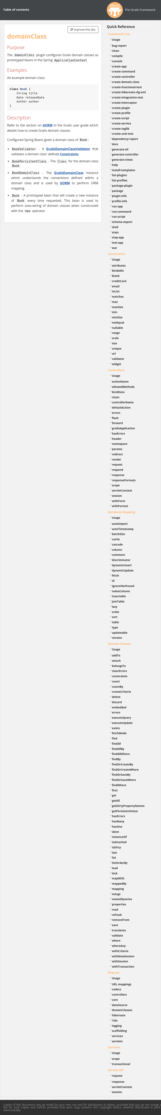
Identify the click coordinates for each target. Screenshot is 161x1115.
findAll (116, 743)
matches (118, 296)
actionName (120, 381)
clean (115, 51)
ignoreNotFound (123, 586)
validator (118, 359)
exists (116, 728)
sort (114, 617)
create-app (119, 66)
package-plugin (122, 185)
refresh (117, 915)
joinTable (118, 601)
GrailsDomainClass (69, 173)
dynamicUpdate (123, 570)
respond (117, 470)
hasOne (117, 826)
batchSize (118, 534)
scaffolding (119, 1031)
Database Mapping (121, 512)
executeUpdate (122, 723)
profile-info (119, 201)
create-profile (121, 113)
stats (115, 232)
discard (117, 702)
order (115, 612)
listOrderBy (120, 863)
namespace (119, 444)
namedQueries (122, 899)
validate (117, 935)
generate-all (120, 149)
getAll (116, 800)
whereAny (119, 946)
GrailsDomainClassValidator (68, 149)
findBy (116, 759)
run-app (117, 206)
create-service (121, 123)
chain (115, 397)
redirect (117, 454)
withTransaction (123, 966)
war (114, 248)
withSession (120, 961)
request (117, 464)
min (114, 312)
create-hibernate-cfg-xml (129, 92)
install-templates (123, 170)
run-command (121, 211)
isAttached (119, 842)
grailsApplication (123, 428)
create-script (120, 118)
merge (116, 894)
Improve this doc (83, 29)
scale (115, 338)
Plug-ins (114, 972)
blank (116, 276)
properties (119, 904)
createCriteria (121, 692)
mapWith (118, 878)
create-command (123, 71)
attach (116, 661)
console (117, 61)
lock (115, 873)
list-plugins (119, 175)
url (114, 353)
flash (115, 418)
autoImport (120, 524)
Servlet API (116, 1070)
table (115, 622)
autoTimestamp (123, 529)
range (116, 333)
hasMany (118, 821)
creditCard (119, 281)
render (116, 459)
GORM (47, 125)
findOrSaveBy (121, 774)
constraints (119, 676)
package (117, 191)
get (114, 795)
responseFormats (124, 480)
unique (117, 348)
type (115, 627)
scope (116, 485)
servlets (117, 1041)
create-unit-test (122, 134)
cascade (117, 544)
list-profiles (119, 180)
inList (116, 291)
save (115, 925)
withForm (118, 501)
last (114, 852)
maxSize (117, 307)
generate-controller (125, 154)
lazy (114, 607)
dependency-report (125, 139)
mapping (118, 889)
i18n (115, 1020)
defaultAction (121, 407)
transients (119, 930)
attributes (119, 265)
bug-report (119, 46)
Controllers (116, 370)
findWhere (119, 785)
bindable (118, 270)
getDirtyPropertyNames (128, 806)
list (114, 857)
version (117, 638)
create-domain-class (126, 82)
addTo (116, 655)
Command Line (119, 34)
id (113, 581)
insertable (119, 596)
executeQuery (121, 718)
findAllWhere (121, 754)
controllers (119, 994)
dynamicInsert (122, 565)
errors (116, 413)
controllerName (123, 402)
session (117, 496)
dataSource (119, 1005)
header (117, 439)
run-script (118, 216)
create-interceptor (124, 103)
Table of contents (16, 9)
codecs (116, 989)
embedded (119, 707)
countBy (117, 686)
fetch (115, 575)
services (117, 1036)
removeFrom (120, 920)
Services (114, 1047)
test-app (117, 242)
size (114, 343)
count (116, 681)
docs (115, 144)
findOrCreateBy (122, 764)
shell (115, 227)
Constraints (69, 154)
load (115, 868)
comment (118, 555)
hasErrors (118, 433)
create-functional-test (127, 87)
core (115, 1000)
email (116, 286)
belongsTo (119, 666)
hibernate (118, 1015)
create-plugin (121, 108)
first (115, 790)
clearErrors (119, 671)
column (117, 550)
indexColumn (121, 591)
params (117, 449)
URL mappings (121, 984)
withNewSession (123, 956)
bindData (118, 392)
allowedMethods (123, 387)
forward (117, 423)
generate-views (122, 160)
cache (116, 539)
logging (117, 1026)
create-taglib (120, 128)
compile (117, 56)
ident (115, 832)
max (115, 302)
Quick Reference (121, 26)
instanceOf (119, 837)
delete (116, 697)
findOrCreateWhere (125, 769)
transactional (121, 1064)
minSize (117, 317)
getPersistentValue (125, 811)
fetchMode (119, 733)
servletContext (122, 490)
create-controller (123, 77)
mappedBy (119, 883)
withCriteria (120, 951)
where (116, 940)
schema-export (122, 222)
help (115, 165)
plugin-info (119, 196)
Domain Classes (119, 644)
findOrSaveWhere (124, 780)
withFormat (120, 506)
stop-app (118, 237)
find (114, 738)
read (115, 909)
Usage (116, 39)
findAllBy (118, 749)
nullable (117, 328)
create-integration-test (127, 97)
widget (116, 364)
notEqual (118, 322)
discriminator (121, 560)
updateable (119, 633)
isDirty (116, 847)
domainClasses (122, 1010)
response (118, 475)
